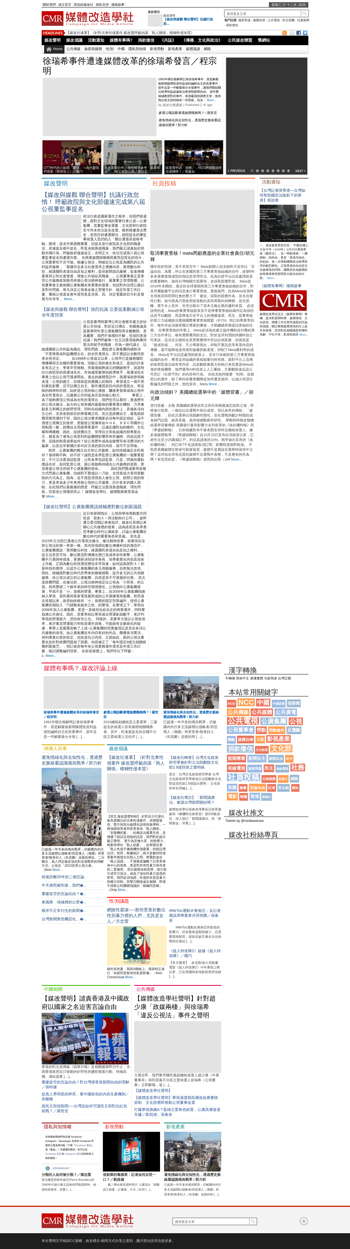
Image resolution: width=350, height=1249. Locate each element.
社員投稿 (164, 183)
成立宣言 (64, 5)
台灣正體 (284, 678)
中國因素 (279, 703)
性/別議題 (119, 901)
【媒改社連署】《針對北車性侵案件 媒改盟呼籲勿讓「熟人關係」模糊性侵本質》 (130, 33)
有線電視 (236, 768)
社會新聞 (303, 20)
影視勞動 (157, 49)
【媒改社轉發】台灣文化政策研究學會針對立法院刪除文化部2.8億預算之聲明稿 (194, 762)
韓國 (243, 797)
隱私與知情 (137, 49)
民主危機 (288, 20)
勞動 (261, 730)
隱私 (295, 788)
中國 (121, 49)
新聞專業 (236, 758)
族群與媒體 (93, 49)
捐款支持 (102, 5)
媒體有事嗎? (121, 40)
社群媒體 (268, 779)
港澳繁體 (256, 678)
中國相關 (53, 989)
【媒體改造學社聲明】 (153, 1090)
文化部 (281, 748)
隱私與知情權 (58, 1126)
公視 (296, 721)
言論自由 (257, 787)
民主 (269, 768)
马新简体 (270, 678)
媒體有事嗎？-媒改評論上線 (81, 668)
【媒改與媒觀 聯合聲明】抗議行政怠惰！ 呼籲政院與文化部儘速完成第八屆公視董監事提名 (93, 201)
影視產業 (175, 49)
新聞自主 (257, 758)
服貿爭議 (244, 20)
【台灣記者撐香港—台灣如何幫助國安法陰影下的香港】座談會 (282, 195)
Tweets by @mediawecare (244, 821)
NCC (246, 702)
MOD (231, 704)
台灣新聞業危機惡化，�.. (64, 919)
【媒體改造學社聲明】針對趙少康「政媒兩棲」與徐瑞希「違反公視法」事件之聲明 (175, 1007)
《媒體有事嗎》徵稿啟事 (281, 286)
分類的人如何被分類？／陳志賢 (66, 1175)
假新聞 (294, 703)
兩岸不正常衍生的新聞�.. (64, 910)
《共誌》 (168, 40)
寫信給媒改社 (83, 5)
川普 (260, 739)
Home (58, 49)
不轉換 (230, 678)
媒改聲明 (169, 15)
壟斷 (231, 740)
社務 (297, 767)
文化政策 (262, 749)
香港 (254, 796)
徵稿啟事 (117, 5)
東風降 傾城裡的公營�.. (64, 902)
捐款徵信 (232, 25)
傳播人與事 (55, 748)
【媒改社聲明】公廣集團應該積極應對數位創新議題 (92, 506)
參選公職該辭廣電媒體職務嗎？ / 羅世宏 (188, 113)
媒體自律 (259, 20)
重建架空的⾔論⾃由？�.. (64, 893)
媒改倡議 (74, 40)
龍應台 (266, 797)
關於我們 (49, 5)
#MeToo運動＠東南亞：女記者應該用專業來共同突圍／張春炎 (195, 915)
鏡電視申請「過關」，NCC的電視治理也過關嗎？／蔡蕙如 (193, 169)
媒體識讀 (193, 49)
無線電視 (282, 768)
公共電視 (274, 20)
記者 (271, 788)
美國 (232, 787)
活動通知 (96, 40)
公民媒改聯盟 (240, 40)
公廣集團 (273, 721)
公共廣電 (285, 712)
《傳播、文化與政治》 (202, 40)
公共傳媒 (73, 49)
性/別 (110, 49)
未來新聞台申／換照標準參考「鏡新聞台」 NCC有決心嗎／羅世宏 (132, 169)
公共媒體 (261, 712)
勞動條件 (276, 730)
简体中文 (242, 678)
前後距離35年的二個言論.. (64, 877)
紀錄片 (283, 779)
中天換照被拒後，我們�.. (64, 885)
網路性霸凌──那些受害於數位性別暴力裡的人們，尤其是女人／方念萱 (136, 916)
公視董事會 (241, 730)
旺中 (289, 759)
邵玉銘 (283, 788)
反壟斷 (293, 730)
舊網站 (264, 40)
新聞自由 (276, 759)
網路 (207, 49)
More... (211, 100)
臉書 (243, 788)
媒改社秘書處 (172, 105)
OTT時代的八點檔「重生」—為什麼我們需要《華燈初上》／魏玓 (71, 169)
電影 (232, 796)
